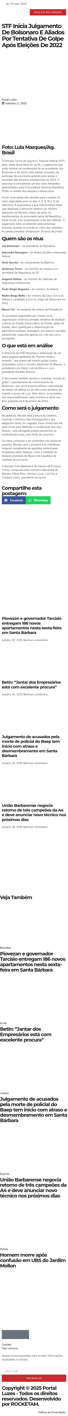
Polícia (4, 1249)
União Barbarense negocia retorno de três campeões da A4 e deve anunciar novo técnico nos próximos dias (34, 812)
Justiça (4, 1093)
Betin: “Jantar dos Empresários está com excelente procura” (31, 684)
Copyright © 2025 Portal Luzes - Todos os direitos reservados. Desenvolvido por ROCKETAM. (31, 1396)
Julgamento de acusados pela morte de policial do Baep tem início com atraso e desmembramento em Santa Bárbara (31, 746)
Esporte (4, 1173)
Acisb (3, 1023)
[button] (14, 500)
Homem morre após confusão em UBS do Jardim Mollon (33, 1260)
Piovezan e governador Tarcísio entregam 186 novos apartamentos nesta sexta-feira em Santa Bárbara (31, 625)
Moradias (5, 947)
